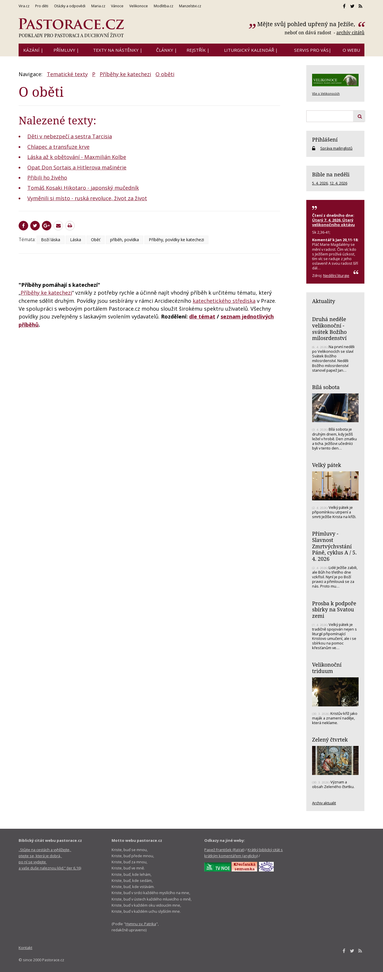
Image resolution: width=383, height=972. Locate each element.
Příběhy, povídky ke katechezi (176, 239)
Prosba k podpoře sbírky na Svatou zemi (334, 609)
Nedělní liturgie (336, 275)
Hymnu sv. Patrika (141, 923)
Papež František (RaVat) (224, 849)
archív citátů (350, 32)
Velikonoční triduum (326, 667)
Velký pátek (326, 464)
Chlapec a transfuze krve (58, 146)
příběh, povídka (124, 239)
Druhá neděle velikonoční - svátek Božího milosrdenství (329, 328)
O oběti (164, 74)
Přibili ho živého (47, 177)
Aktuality (323, 301)
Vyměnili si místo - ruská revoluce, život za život (87, 198)
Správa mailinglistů (336, 148)
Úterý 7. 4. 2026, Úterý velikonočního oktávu (333, 222)
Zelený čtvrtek (330, 739)
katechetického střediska (224, 300)
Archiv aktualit (324, 802)
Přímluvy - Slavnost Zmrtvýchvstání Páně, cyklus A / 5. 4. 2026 (334, 546)
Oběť (95, 239)
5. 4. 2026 (320, 183)
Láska (75, 239)
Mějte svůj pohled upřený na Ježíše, (307, 24)
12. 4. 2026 (338, 183)
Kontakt (25, 947)
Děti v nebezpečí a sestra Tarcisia (69, 136)
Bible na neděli (331, 174)
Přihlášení (325, 139)
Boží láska (50, 239)
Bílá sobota (326, 387)
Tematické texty (67, 74)
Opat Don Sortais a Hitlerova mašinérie (76, 167)
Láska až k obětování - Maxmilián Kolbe (76, 156)
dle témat (202, 316)
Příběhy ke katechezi (125, 74)
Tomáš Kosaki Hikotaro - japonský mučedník (83, 187)
